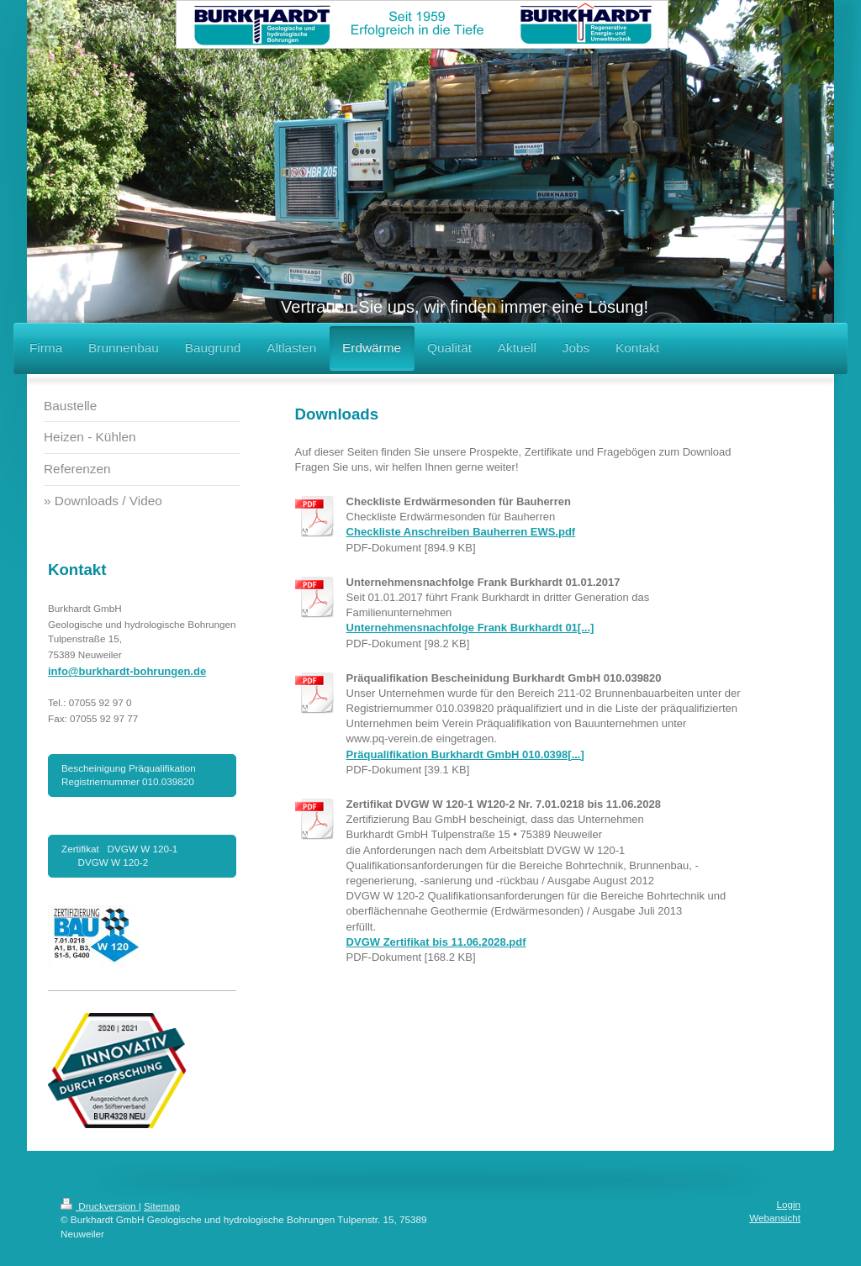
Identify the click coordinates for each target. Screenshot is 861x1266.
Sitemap (162, 1205)
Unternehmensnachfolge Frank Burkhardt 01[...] (470, 627)
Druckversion (100, 1205)
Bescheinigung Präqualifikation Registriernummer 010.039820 (128, 774)
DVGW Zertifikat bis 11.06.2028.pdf (436, 942)
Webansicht (774, 1217)
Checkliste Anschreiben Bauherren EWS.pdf (461, 531)
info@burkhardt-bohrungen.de (127, 671)
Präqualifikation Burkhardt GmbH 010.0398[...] (465, 754)
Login (788, 1204)
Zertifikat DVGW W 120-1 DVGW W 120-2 (141, 855)
